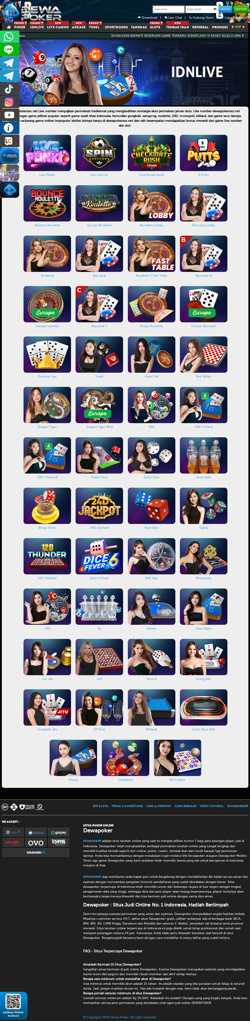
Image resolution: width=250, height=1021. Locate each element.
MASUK (226, 9)
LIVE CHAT (9, 141)
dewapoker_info (9, 76)
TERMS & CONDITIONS (127, 806)
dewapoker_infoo (9, 63)
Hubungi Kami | (205, 17)
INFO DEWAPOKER (9, 128)
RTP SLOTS (100, 806)
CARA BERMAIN (185, 806)
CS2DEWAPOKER (9, 50)
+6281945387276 (9, 37)
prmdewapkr (9, 89)
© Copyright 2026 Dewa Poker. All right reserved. (120, 1017)
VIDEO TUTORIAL (212, 806)
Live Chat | (177, 17)
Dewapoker (92, 841)
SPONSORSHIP (237, 806)
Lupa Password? (234, 17)
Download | (151, 17)
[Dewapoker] (32, 11)
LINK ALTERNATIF (158, 806)
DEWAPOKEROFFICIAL (9, 115)
